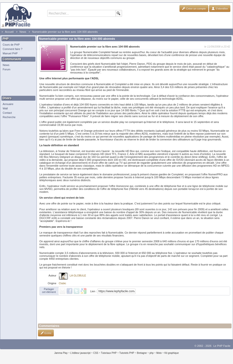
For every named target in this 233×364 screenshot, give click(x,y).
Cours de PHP (11, 44)
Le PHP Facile (221, 345)
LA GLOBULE (78, 275)
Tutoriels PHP (126, 353)
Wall (5, 108)
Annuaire (8, 104)
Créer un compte (194, 8)
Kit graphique (171, 353)
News (22, 31)
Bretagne (142, 353)
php (151, 353)
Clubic (62, 283)
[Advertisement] (17, 84)
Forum (6, 69)
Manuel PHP (10, 53)
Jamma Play (61, 353)
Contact (7, 112)
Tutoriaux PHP (109, 353)
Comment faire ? (12, 49)
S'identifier (219, 8)
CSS (95, 353)
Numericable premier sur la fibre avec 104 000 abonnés (65, 31)
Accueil (9, 31)
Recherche (9, 117)
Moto (159, 353)
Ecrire (46, 333)
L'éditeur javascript (80, 353)
